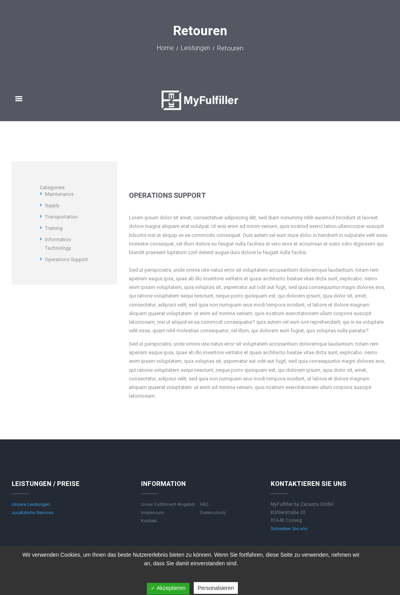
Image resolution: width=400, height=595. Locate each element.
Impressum (153, 512)
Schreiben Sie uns (290, 528)
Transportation (61, 216)
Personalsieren (216, 588)
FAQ (204, 504)
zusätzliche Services (34, 512)
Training (54, 228)
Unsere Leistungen (32, 504)
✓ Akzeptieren (168, 588)
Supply (53, 205)
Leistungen (195, 49)
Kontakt (149, 520)
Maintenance (59, 194)
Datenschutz (214, 512)
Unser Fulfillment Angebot (169, 504)
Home (164, 49)
